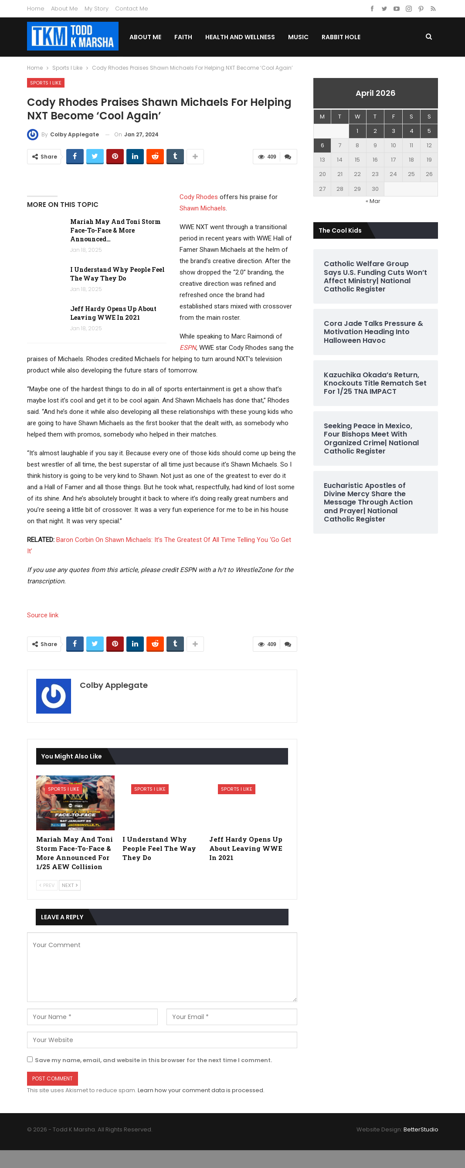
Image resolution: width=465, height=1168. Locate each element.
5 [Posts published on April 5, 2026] (429, 131)
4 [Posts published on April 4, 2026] (412, 131)
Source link (42, 615)
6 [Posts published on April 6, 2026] (322, 145)
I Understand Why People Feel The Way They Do (117, 273)
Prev (46, 885)
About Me (64, 8)
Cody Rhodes (199, 197)
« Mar (373, 201)
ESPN (188, 348)
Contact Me (131, 8)
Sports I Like (45, 82)
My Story (97, 8)
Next (70, 885)
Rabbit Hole (364, 37)
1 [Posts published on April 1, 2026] (357, 131)
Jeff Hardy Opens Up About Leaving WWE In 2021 (113, 313)
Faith (206, 37)
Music (321, 37)
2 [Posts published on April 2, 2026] (375, 131)
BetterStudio (421, 1129)
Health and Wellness (263, 37)
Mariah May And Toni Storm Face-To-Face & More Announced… (115, 230)
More (405, 37)
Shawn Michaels (203, 208)
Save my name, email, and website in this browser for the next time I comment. (153, 1060)
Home (35, 8)
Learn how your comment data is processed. (201, 1090)
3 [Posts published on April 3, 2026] (393, 131)
